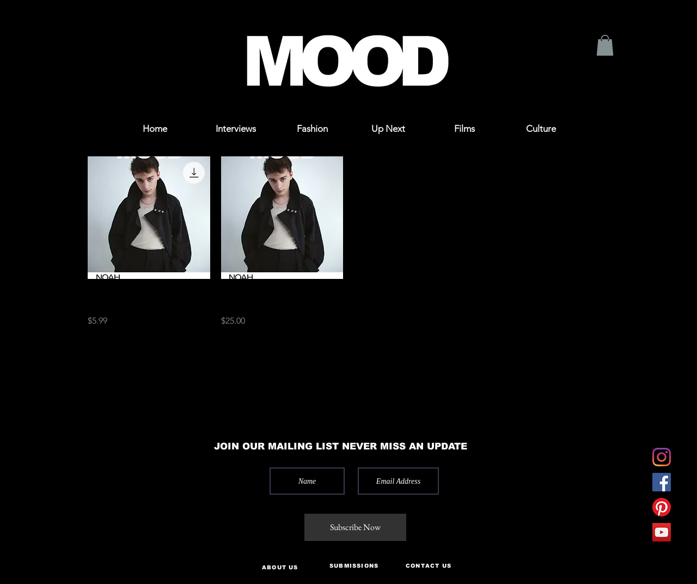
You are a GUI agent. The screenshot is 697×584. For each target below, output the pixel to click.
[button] (50, 23)
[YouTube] (661, 532)
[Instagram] (661, 457)
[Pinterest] (661, 507)
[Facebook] (661, 482)
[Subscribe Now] (355, 527)
